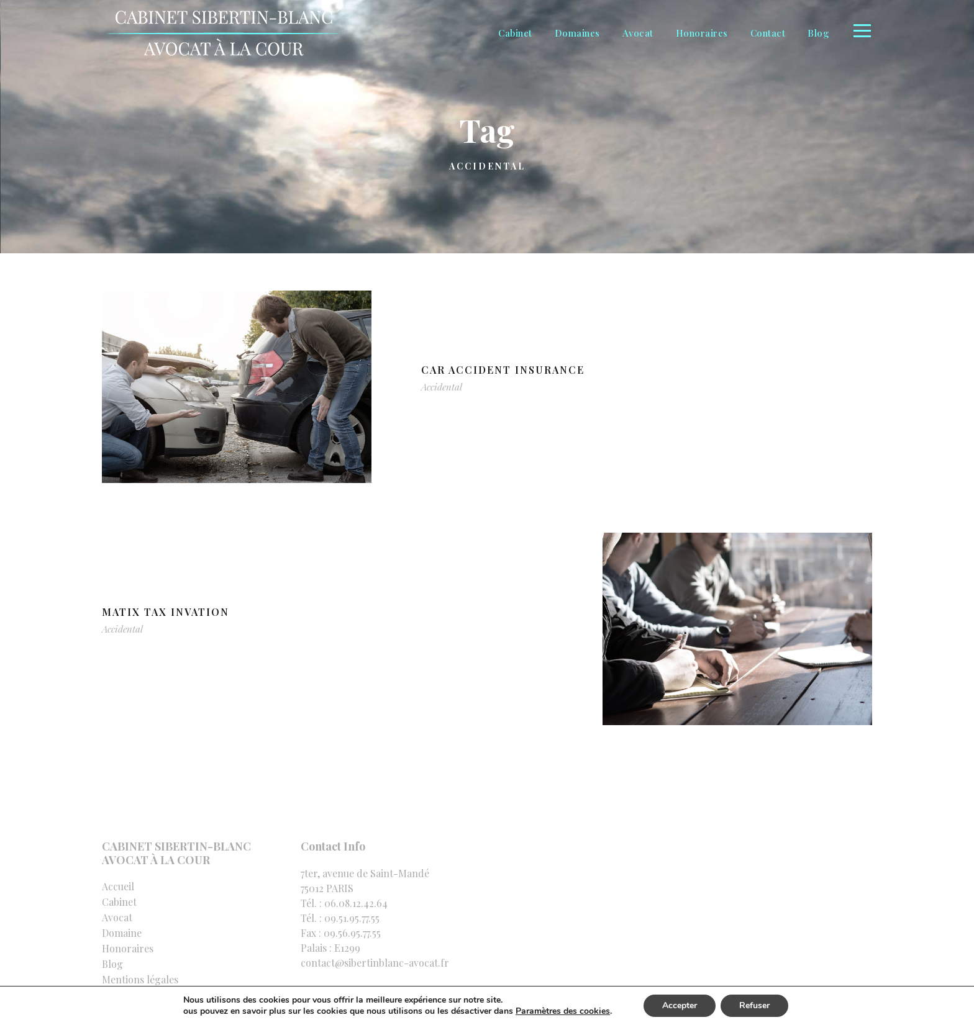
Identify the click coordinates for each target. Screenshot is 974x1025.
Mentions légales (140, 979)
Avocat (637, 33)
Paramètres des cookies (563, 1011)
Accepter (679, 1005)
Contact (768, 33)
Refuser (754, 1005)
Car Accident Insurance (503, 369)
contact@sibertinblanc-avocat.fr (375, 962)
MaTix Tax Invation (165, 611)
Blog (818, 33)
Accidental (441, 387)
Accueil (118, 886)
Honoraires (702, 33)
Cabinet (515, 33)
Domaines (577, 33)
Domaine (122, 932)
